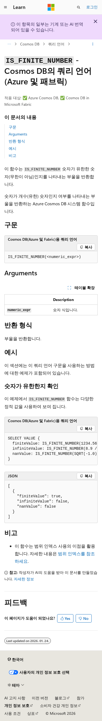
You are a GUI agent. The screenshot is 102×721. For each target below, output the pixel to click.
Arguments (18, 134)
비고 (12, 155)
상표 (31, 713)
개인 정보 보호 (16, 705)
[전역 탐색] (5, 7)
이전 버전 (40, 697)
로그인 (92, 6)
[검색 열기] (78, 7)
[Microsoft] (51, 7)
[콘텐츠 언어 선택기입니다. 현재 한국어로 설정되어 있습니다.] (15, 659)
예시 (12, 148)
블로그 (60, 697)
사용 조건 (12, 713)
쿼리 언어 (56, 44)
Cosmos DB (29, 44)
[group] (51, 449)
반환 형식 (17, 141)
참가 (80, 697)
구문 (12, 127)
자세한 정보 (24, 578)
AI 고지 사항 (14, 697)
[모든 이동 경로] (9, 44)
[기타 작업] (93, 44)
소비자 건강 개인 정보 (59, 705)
